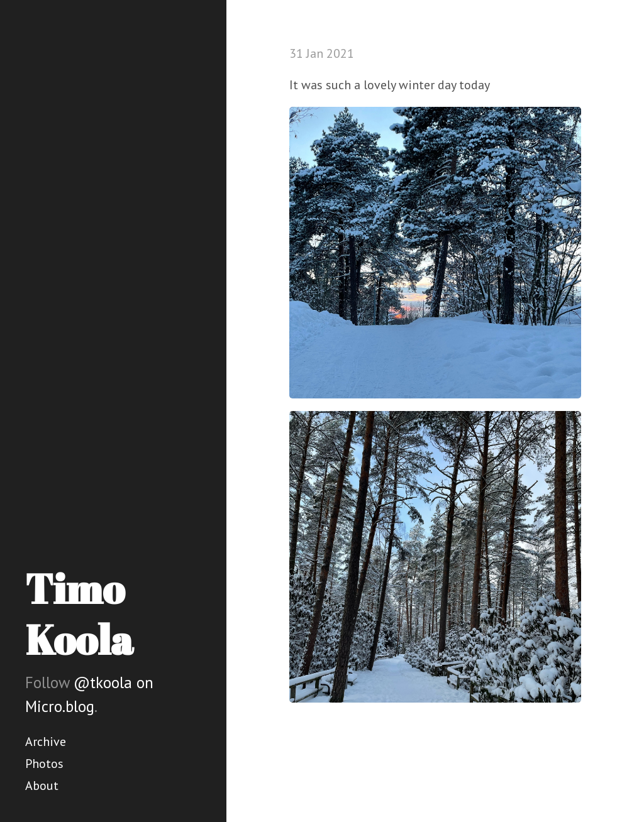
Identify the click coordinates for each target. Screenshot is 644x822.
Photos (44, 763)
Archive (45, 741)
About (41, 785)
